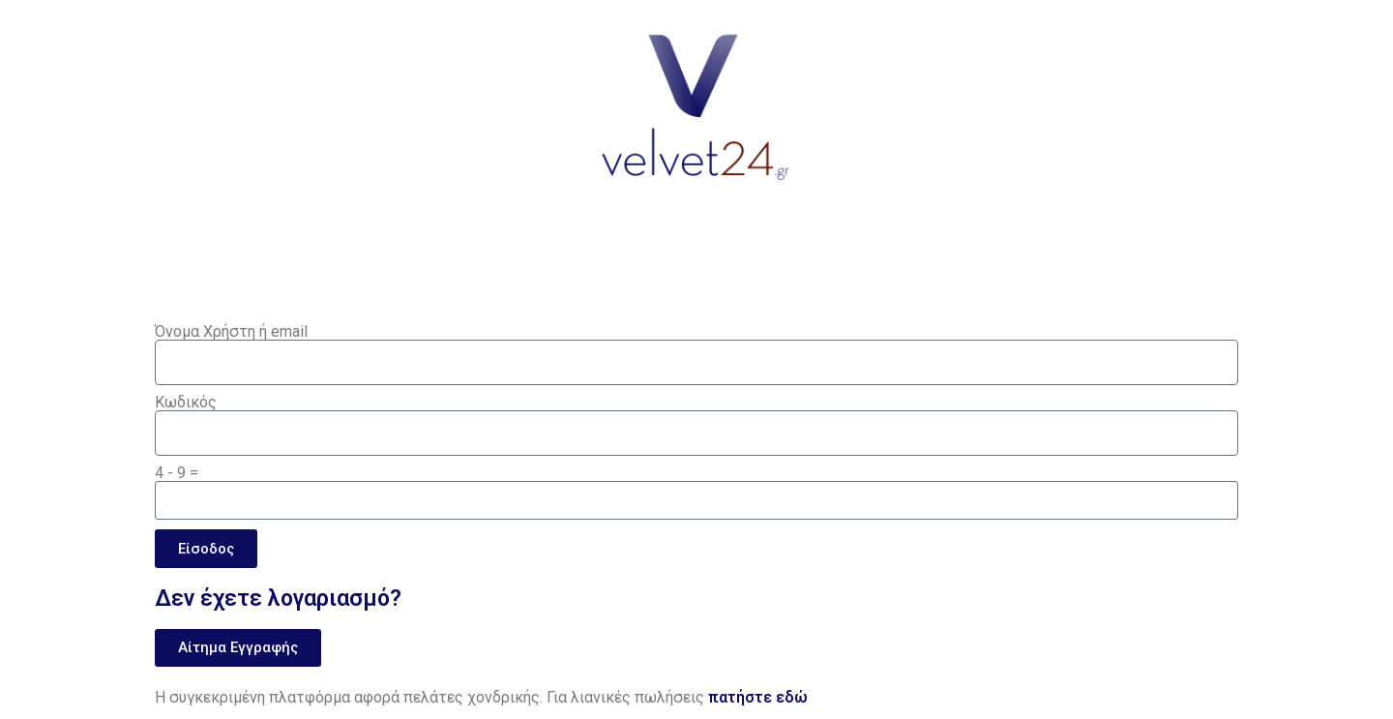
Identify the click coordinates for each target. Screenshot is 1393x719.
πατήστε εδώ (758, 697)
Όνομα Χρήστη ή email (231, 332)
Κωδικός (186, 402)
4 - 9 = (176, 473)
